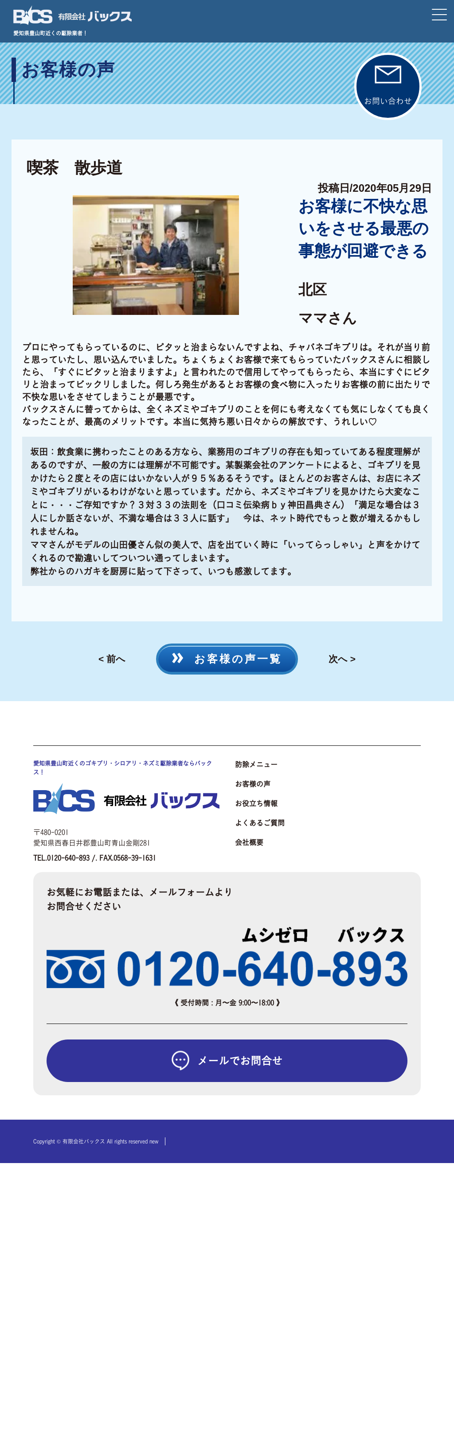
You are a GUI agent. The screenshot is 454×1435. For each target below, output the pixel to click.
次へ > (342, 659)
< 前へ (111, 659)
